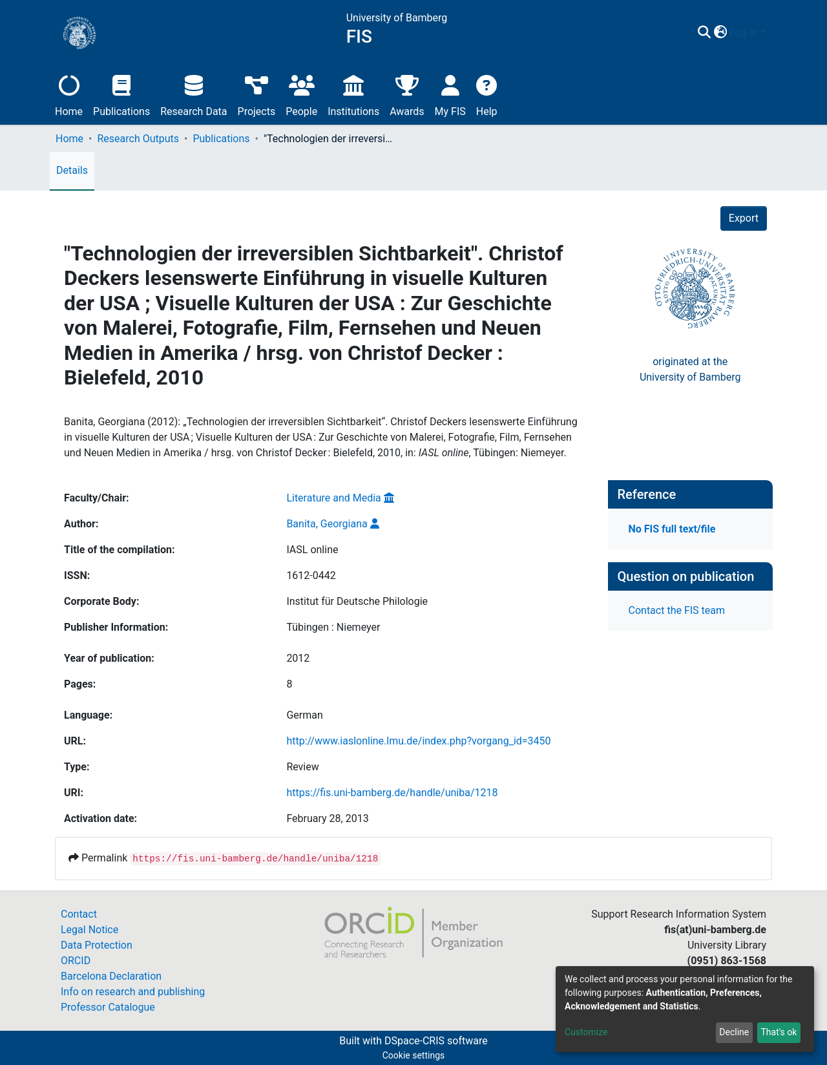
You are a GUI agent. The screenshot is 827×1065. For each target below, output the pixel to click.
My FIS (450, 94)
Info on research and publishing (133, 992)
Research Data (193, 94)
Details (72, 170)
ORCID (75, 960)
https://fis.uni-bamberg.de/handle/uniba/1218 (391, 792)
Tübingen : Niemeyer (333, 627)
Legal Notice (89, 929)
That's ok (778, 1032)
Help (486, 94)
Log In (743, 32)
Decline (734, 1032)
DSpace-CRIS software (436, 1041)
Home (69, 94)
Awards (407, 94)
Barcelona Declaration (111, 976)
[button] (720, 33)
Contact (79, 914)
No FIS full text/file (672, 529)
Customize (586, 1032)
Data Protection (96, 945)
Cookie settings (413, 1055)
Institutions (353, 94)
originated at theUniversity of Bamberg (690, 369)
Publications (121, 94)
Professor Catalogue (108, 1007)
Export (744, 218)
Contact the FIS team (677, 610)
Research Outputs (138, 138)
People (301, 94)
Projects (257, 94)
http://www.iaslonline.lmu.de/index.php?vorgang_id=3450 (418, 741)
